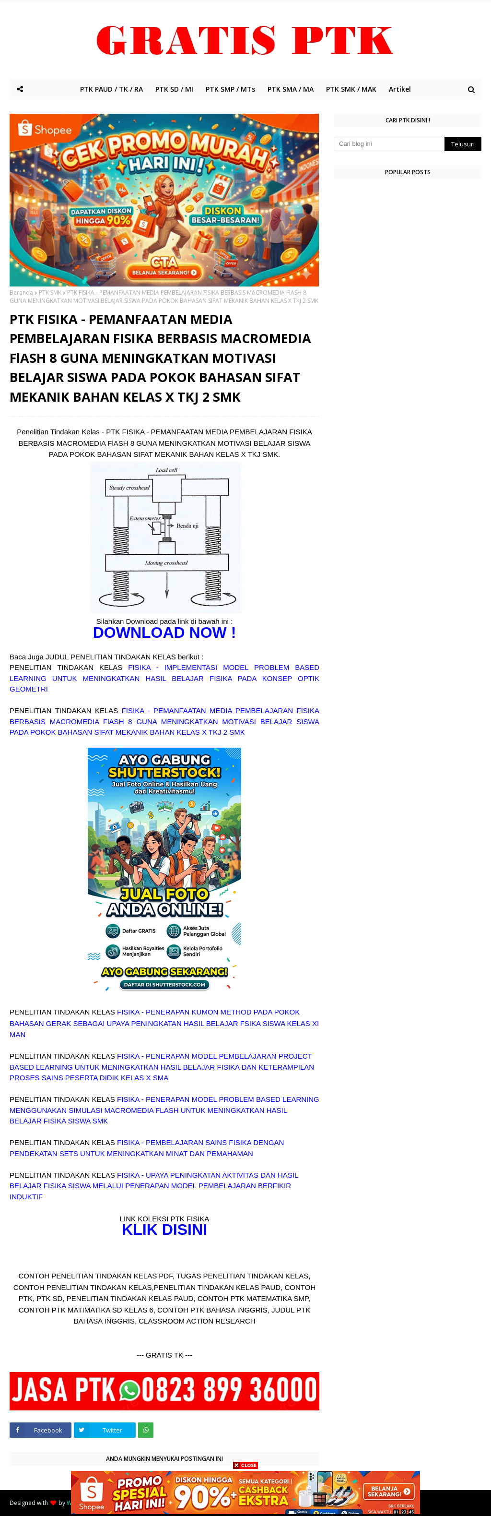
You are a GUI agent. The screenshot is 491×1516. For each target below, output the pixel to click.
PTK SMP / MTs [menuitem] (230, 89)
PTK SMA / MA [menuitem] (291, 89)
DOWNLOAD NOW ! (164, 632)
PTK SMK (50, 292)
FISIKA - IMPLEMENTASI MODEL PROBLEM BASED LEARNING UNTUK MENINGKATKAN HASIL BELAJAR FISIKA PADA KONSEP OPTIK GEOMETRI (164, 678)
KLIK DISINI (164, 1229)
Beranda (21, 292)
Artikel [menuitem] (400, 89)
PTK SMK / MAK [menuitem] (351, 89)
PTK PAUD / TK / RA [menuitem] (111, 89)
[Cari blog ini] (389, 144)
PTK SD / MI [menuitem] (174, 89)
